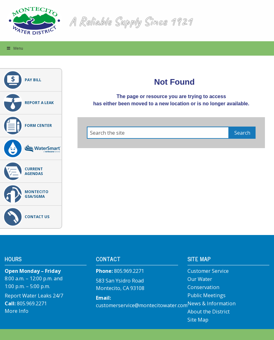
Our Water (199, 279)
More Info (16, 311)
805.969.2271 (32, 303)
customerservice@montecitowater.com (141, 305)
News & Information (211, 303)
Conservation (203, 287)
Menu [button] (14, 48)
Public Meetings (206, 295)
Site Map (197, 319)
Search (242, 132)
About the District (208, 311)
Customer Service (208, 270)
